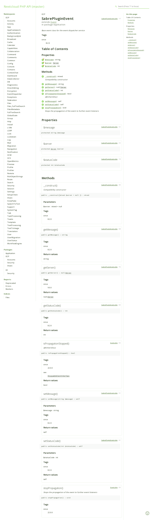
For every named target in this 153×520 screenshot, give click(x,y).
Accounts (11, 21)
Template (11, 222)
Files (9, 103)
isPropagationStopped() (55, 94)
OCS (9, 158)
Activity (10, 24)
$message (49, 59)
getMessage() (51, 84)
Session (10, 189)
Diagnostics (12, 85)
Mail (9, 143)
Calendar (11, 45)
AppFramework (14, 30)
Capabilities (12, 48)
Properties (131, 20)
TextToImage (13, 228)
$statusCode (50, 66)
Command (11, 54)
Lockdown (11, 137)
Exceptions (12, 97)
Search (10, 182)
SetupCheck (12, 195)
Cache (10, 42)
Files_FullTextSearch (16, 106)
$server (48, 63)
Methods (131, 23)
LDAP (9, 130)
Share (9, 198)
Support (11, 207)
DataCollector (13, 79)
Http (9, 121)
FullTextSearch (13, 112)
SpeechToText (13, 204)
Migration (11, 146)
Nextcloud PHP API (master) (24, 6)
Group (10, 118)
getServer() (50, 87)
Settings (11, 191)
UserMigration (13, 237)
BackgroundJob (14, 36)
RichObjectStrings (15, 176)
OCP (7, 17)
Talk (9, 213)
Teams (10, 219)
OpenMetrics (13, 161)
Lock (9, 134)
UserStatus (12, 240)
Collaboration (13, 51)
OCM (9, 155)
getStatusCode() (52, 90)
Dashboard (12, 76)
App (9, 27)
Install (10, 124)
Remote (10, 173)
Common (11, 60)
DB (8, 82)
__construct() (50, 76)
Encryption (12, 91)
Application (10, 253)
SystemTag (12, 210)
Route (10, 179)
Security (10, 185)
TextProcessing (14, 225)
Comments (12, 57)
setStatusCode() (52, 104)
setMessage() (51, 101)
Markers (9, 289)
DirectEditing (13, 88)
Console (10, 66)
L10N (9, 127)
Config (10, 63)
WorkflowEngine (14, 243)
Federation (12, 100)
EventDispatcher (14, 94)
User (9, 234)
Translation (12, 231)
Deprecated (11, 283)
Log (9, 140)
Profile (10, 167)
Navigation (12, 149)
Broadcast (11, 39)
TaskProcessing (14, 216)
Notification (12, 152)
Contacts (11, 69)
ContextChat (12, 73)
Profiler (10, 170)
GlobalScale (12, 115)
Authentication (13, 33)
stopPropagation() (53, 108)
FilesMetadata (13, 109)
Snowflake (11, 201)
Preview (10, 164)
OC (7, 270)
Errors (8, 286)
